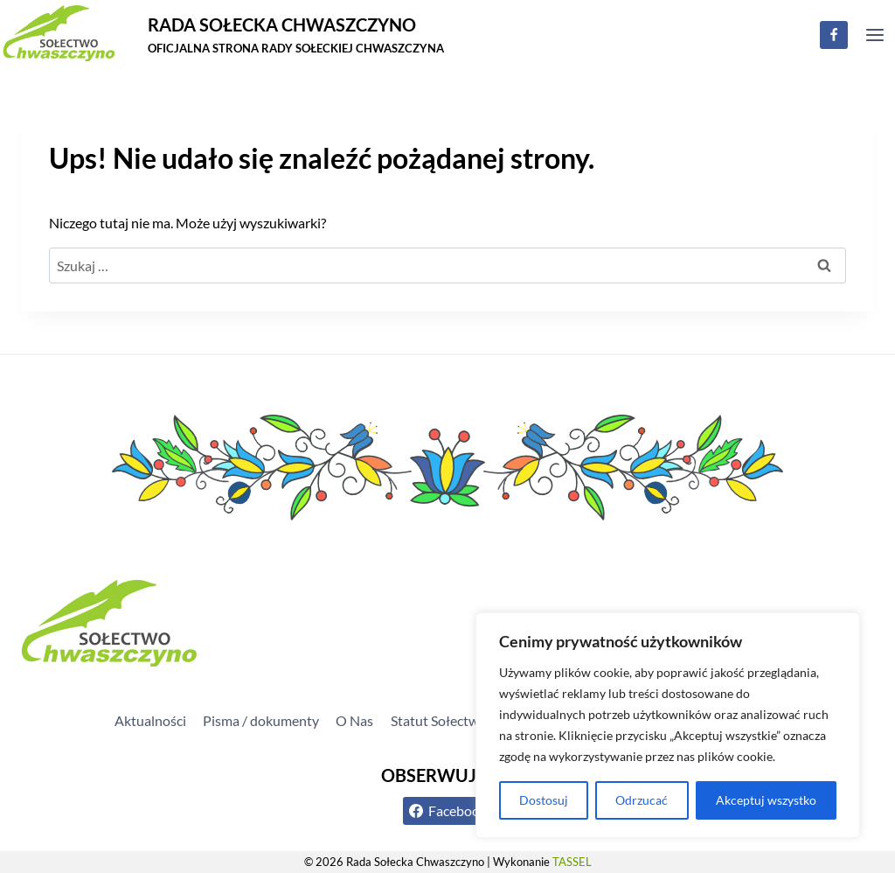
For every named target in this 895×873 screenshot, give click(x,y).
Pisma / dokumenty (261, 720)
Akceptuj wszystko (766, 800)
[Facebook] (834, 35)
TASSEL (572, 862)
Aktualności (150, 720)
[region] (667, 725)
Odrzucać (641, 800)
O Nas (354, 720)
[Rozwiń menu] (874, 34)
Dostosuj (543, 800)
